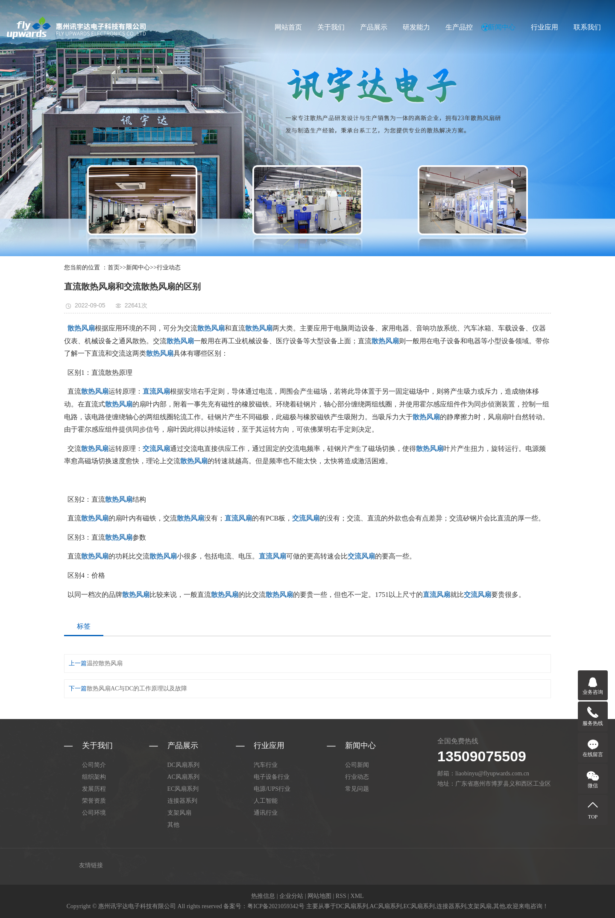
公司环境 (94, 813)
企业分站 (291, 896)
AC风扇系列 (183, 777)
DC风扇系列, (353, 906)
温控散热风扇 (105, 663)
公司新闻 (357, 765)
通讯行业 (266, 813)
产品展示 (373, 27)
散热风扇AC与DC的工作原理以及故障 (137, 688)
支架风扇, (480, 906)
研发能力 (416, 27)
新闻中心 (501, 27)
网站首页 (288, 27)
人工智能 (266, 801)
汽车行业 (266, 765)
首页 (114, 267)
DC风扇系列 (183, 765)
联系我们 (587, 27)
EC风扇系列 (183, 789)
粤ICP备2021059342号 (276, 906)
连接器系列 (182, 801)
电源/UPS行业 (272, 789)
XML (357, 896)
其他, (500, 906)
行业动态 (169, 267)
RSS (341, 896)
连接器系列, (452, 906)
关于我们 (331, 27)
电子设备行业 (272, 777)
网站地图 (319, 896)
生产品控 (459, 27)
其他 (173, 825)
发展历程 (94, 789)
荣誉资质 (94, 801)
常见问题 (357, 789)
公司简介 (94, 765)
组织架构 (94, 777)
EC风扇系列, (419, 906)
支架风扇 (179, 813)
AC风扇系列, (387, 906)
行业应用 (544, 27)
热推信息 (263, 896)
